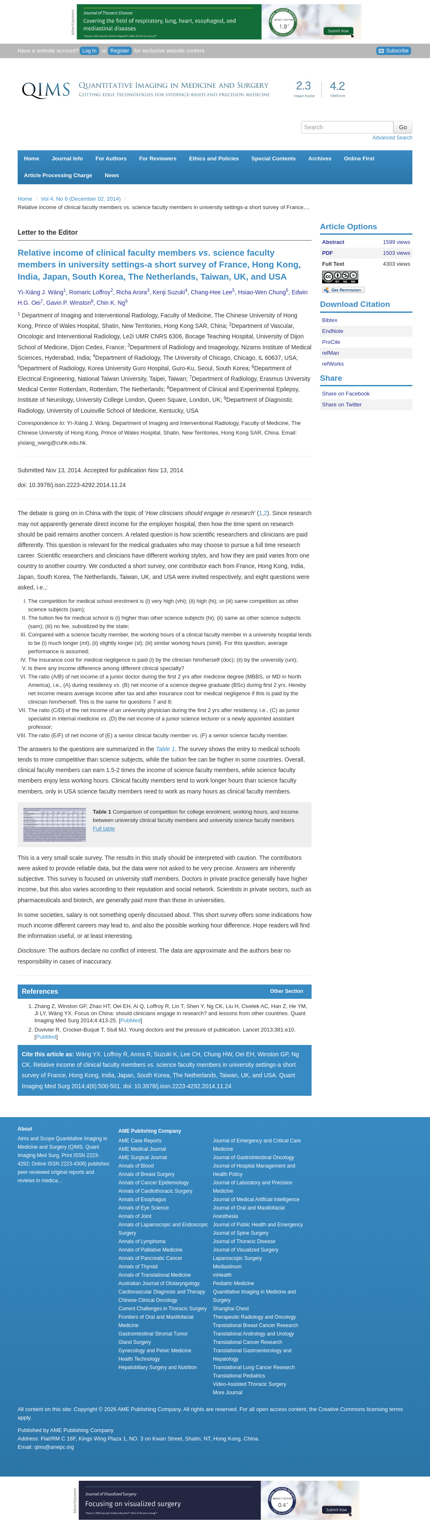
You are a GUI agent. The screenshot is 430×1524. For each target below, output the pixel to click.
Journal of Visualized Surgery (245, 1250)
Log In (89, 51)
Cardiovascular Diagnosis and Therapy (161, 1292)
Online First (359, 158)
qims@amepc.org (54, 1447)
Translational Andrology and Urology (253, 1334)
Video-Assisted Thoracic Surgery (249, 1384)
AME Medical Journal (142, 1149)
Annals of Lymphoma (141, 1241)
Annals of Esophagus (142, 1199)
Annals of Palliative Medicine (150, 1250)
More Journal (227, 1393)
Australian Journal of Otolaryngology (158, 1283)
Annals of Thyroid (137, 1267)
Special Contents (274, 158)
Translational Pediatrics (239, 1376)
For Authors (111, 158)
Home (31, 158)
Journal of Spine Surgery (240, 1233)
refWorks (333, 364)
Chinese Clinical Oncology (147, 1300)
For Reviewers (157, 158)
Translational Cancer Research (247, 1342)
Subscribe (394, 51)
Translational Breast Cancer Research (255, 1325)
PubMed (131, 1020)
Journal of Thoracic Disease (244, 1241)
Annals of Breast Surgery (146, 1174)
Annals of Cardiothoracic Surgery (155, 1191)
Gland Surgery (134, 1342)
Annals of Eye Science (143, 1208)
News (112, 175)
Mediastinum (227, 1267)
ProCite (331, 342)
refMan (330, 353)
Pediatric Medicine (233, 1283)
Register (119, 51)
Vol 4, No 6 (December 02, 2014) (82, 199)
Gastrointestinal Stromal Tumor (153, 1334)
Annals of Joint (135, 1216)
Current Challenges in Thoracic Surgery (162, 1309)
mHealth (222, 1275)
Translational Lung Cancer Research (254, 1367)
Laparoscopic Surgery (237, 1258)
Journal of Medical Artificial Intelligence (256, 1199)
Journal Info (67, 158)
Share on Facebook (346, 393)
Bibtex (329, 320)
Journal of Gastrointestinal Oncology (253, 1157)
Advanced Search (392, 138)
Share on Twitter (342, 404)
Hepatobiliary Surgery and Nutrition (157, 1367)
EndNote (332, 331)
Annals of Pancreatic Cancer (150, 1258)
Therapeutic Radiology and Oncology (254, 1317)
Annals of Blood (136, 1166)
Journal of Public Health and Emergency (258, 1225)
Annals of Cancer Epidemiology (153, 1183)
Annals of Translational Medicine (154, 1275)
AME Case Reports (140, 1141)
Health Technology (139, 1359)
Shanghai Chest (231, 1309)
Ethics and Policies (214, 158)
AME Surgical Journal (142, 1157)
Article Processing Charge (58, 175)
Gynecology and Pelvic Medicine (154, 1351)
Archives (319, 158)
